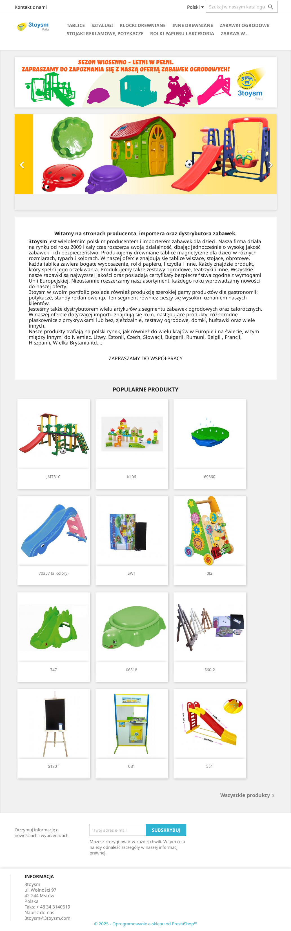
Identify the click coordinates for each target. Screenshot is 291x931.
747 (53, 669)
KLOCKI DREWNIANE (143, 25)
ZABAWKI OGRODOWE (244, 25)
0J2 (209, 573)
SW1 (132, 573)
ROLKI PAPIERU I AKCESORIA (182, 33)
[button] (34, 162)
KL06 (131, 476)
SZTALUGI (102, 25)
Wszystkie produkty (248, 795)
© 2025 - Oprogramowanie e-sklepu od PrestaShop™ (145, 923)
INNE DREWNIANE (192, 25)
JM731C (53, 476)
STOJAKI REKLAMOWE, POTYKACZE (105, 33)
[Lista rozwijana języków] (196, 7)
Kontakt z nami (31, 7)
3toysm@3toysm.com (47, 918)
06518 (131, 669)
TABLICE (76, 25)
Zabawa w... (235, 33)
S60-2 (210, 669)
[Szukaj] (242, 7)
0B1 (131, 766)
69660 (209, 476)
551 (209, 766)
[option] (146, 162)
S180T (53, 766)
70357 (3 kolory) (53, 573)
